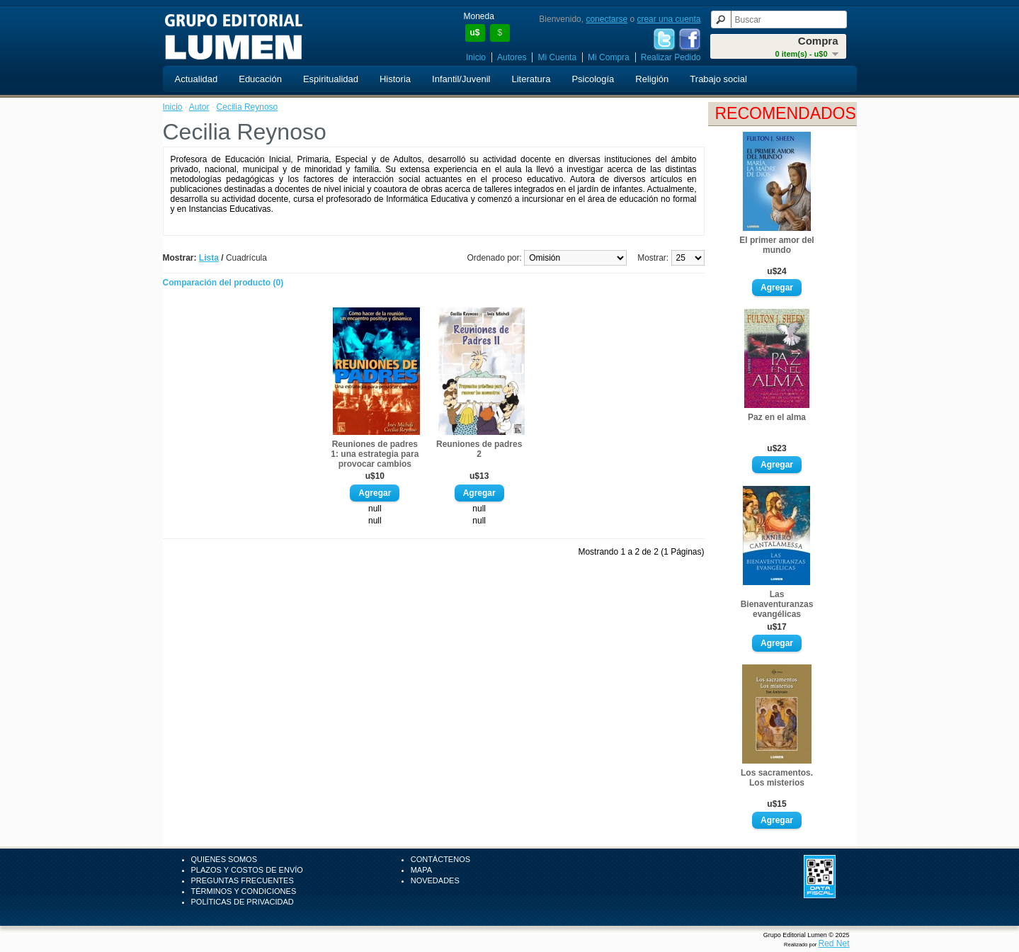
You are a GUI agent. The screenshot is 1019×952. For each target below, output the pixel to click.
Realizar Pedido (671, 57)
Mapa (421, 870)
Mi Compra (609, 57)
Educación (260, 79)
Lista (209, 258)
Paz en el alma (777, 417)
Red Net (833, 943)
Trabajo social (718, 79)
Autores (511, 57)
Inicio (476, 57)
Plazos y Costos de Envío (247, 870)
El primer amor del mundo (776, 245)
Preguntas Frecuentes (242, 880)
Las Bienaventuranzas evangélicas (777, 604)
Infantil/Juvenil (461, 79)
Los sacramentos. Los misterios (777, 778)
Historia (395, 79)
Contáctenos (440, 859)
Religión (651, 79)
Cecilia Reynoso (247, 107)
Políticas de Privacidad (242, 901)
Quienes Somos (224, 859)
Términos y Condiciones (244, 891)
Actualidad (196, 79)
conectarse (606, 19)
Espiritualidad (330, 79)
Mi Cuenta (556, 57)
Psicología (592, 79)
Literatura (530, 79)
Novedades (435, 880)
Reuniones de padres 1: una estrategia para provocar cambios (375, 454)
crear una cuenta (668, 19)
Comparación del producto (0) (223, 283)
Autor (199, 107)
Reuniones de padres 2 (479, 449)
